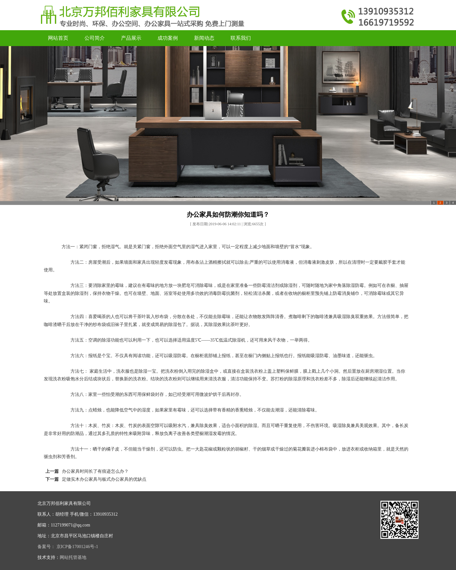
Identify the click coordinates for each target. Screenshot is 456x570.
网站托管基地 (73, 557)
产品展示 (131, 38)
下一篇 (52, 479)
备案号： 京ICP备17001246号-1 (67, 546)
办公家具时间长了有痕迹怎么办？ (95, 471)
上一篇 (52, 471)
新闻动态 (204, 38)
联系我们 (241, 38)
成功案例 (168, 38)
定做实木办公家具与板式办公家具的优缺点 (104, 479)
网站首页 (58, 38)
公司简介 (94, 38)
